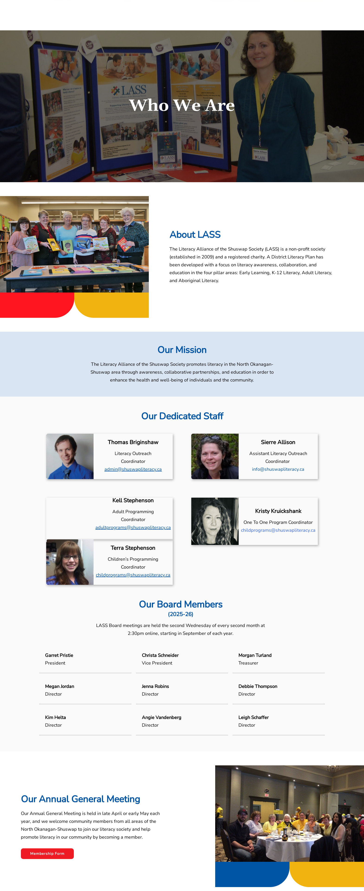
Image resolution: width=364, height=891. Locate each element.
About (145, 17)
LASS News (193, 17)
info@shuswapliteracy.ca (278, 469)
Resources (166, 17)
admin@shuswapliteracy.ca (133, 469)
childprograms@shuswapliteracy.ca (133, 575)
